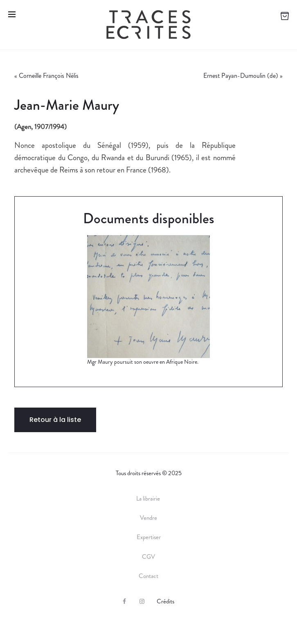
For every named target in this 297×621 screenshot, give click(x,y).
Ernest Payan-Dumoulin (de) (240, 75)
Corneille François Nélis (49, 75)
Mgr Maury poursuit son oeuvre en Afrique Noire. (142, 362)
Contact (148, 575)
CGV (148, 556)
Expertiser (149, 537)
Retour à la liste (55, 419)
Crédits (165, 601)
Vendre (148, 517)
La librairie (148, 498)
